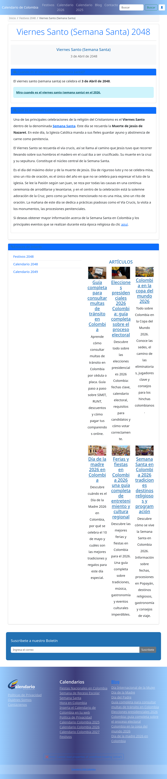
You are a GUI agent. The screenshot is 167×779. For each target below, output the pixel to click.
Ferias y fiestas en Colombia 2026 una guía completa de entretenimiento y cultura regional (121, 487)
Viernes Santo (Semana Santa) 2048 (83, 31)
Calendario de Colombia (20, 7)
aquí (124, 224)
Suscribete (147, 650)
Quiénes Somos (19, 700)
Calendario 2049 (25, 272)
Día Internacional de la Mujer (133, 687)
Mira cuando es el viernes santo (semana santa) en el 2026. (58, 92)
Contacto (111, 5)
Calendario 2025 (84, 7)
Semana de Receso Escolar (80, 693)
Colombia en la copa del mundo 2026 (144, 290)
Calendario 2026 (65, 7)
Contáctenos (17, 704)
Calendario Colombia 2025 (79, 722)
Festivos (48, 5)
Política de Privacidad (76, 717)
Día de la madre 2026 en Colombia (97, 469)
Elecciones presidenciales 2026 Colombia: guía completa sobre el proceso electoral (121, 308)
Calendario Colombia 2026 (79, 727)
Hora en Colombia (73, 703)
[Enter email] (75, 650)
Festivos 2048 (23, 256)
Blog (98, 5)
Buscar (151, 7)
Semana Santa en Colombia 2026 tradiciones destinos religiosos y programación (144, 485)
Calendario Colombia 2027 (79, 732)
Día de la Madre (123, 692)
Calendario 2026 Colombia (83, 769)
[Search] (131, 7)
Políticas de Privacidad (25, 695)
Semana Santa (70, 698)
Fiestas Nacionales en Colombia (83, 688)
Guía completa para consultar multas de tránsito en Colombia (97, 305)
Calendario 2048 (25, 264)
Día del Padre (121, 697)
